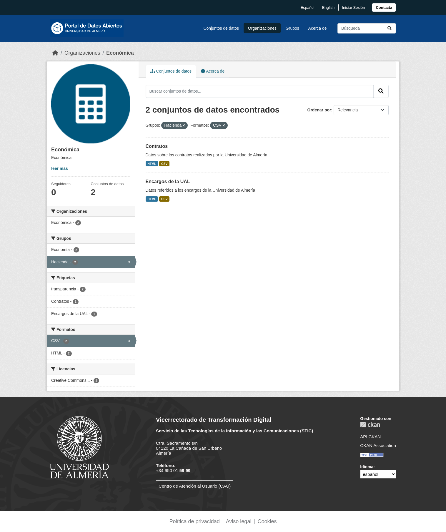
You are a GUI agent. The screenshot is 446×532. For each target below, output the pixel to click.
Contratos (157, 146)
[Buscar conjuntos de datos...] (366, 28)
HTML (151, 163)
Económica (120, 53)
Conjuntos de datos (221, 28)
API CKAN (370, 436)
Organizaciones (262, 28)
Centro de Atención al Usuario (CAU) (195, 486)
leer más (59, 168)
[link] (384, 7)
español (307, 7)
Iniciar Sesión (353, 7)
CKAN (370, 424)
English (328, 7)
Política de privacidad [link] (194, 521)
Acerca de (317, 28)
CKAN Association (378, 445)
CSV (164, 163)
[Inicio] (55, 53)
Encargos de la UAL (168, 181)
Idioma (366, 466)
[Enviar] (389, 28)
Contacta (384, 7)
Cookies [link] (267, 521)
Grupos (292, 28)
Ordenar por (319, 110)
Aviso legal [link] (239, 521)
